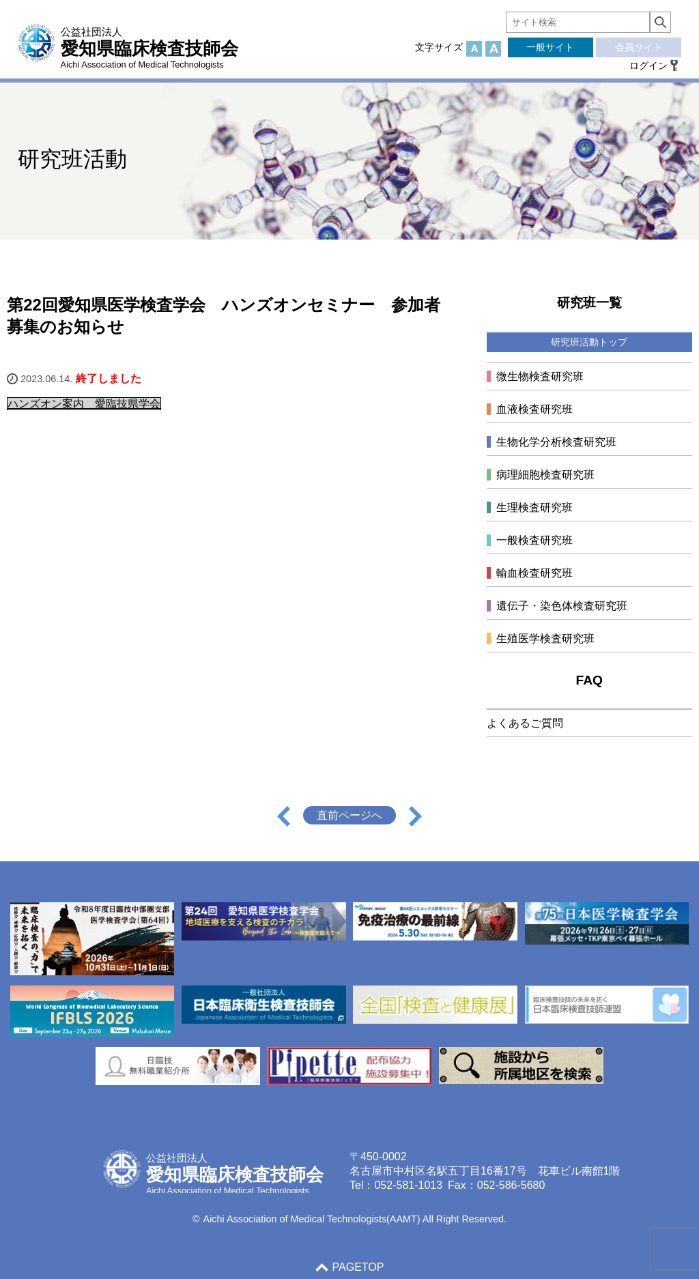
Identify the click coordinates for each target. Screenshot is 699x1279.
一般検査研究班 (534, 540)
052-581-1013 (408, 1185)
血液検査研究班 (534, 409)
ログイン (648, 65)
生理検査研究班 (534, 507)
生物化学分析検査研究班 (556, 442)
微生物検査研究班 (540, 376)
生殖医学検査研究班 (545, 638)
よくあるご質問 (525, 723)
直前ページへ (349, 815)
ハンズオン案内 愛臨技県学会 (84, 403)
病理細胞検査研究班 (545, 474)
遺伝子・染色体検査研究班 (561, 606)
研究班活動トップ (589, 341)
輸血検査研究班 (534, 573)
